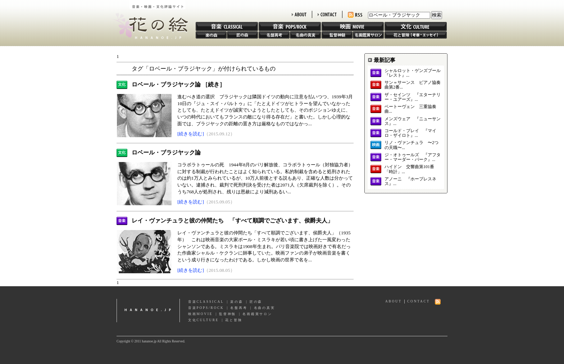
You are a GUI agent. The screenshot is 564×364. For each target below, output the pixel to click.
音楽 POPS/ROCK (290, 26)
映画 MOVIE (353, 26)
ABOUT (299, 14)
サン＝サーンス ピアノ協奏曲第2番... (413, 85)
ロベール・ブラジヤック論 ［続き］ (178, 84)
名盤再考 (274, 35)
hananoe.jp (148, 310)
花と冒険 (416, 35)
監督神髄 (337, 35)
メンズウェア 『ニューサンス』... (413, 121)
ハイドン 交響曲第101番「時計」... (409, 169)
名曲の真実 (305, 35)
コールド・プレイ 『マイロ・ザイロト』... (410, 133)
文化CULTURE (203, 320)
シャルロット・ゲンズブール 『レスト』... (413, 73)
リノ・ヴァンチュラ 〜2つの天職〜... (411, 145)
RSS (355, 15)
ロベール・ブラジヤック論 (166, 152)
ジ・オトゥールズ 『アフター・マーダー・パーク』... (413, 157)
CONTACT (327, 14)
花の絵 (148, 19)
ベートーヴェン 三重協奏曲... (410, 109)
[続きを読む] (190, 133)
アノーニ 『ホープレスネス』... (410, 181)
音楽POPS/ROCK (206, 308)
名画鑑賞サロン (368, 35)
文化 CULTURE (416, 26)
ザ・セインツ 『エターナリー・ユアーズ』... (413, 97)
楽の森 (211, 35)
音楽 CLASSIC (227, 26)
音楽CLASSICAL (206, 302)
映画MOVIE (200, 314)
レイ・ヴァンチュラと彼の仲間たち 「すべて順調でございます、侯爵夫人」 (232, 220)
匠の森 (242, 35)
